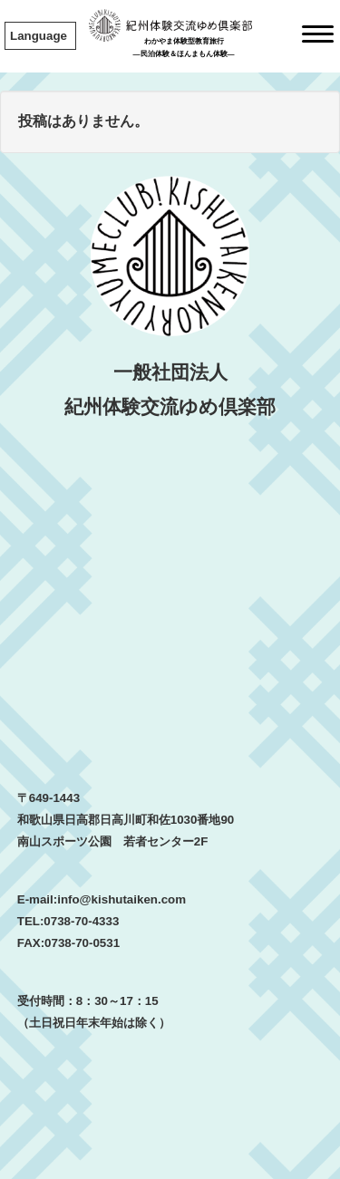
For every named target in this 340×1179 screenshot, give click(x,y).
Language (38, 36)
